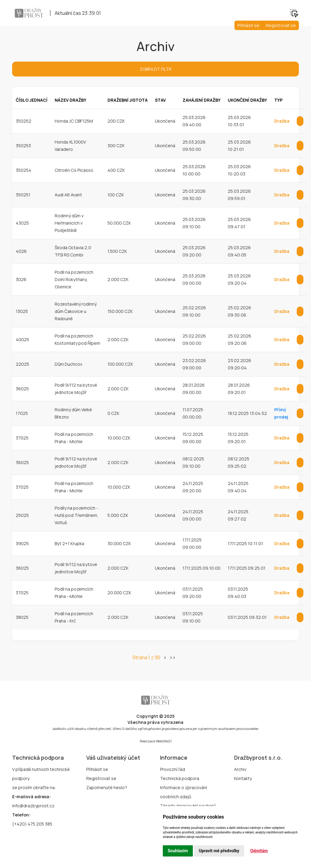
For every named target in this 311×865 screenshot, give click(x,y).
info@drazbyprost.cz (33, 806)
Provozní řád (172, 769)
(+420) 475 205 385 (32, 824)
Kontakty (243, 778)
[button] (294, 12)
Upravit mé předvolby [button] (219, 850)
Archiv (240, 769)
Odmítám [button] (259, 850)
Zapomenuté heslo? (106, 787)
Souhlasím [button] (178, 850)
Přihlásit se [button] (248, 25)
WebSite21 (164, 741)
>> (172, 657)
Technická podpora (179, 778)
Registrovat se (281, 25)
